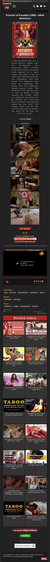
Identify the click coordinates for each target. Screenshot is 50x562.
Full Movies (16, 11)
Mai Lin (42, 292)
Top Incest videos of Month (25, 530)
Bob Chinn (17, 299)
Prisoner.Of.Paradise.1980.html (25, 241)
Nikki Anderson (23, 292)
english (28, 119)
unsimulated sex (25, 306)
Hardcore (35, 306)
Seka (6, 292)
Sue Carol (13, 292)
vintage (15, 306)
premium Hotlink (34, 250)
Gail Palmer (33, 292)
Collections (25, 536)
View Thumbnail (25, 229)
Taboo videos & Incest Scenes (7, 11)
